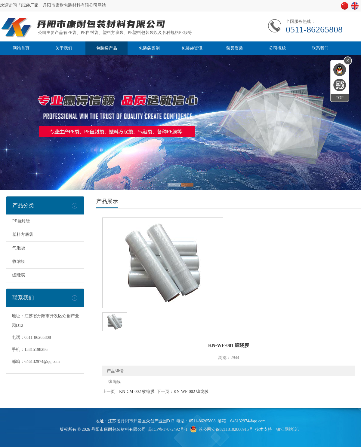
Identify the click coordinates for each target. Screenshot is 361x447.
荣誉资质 (234, 48)
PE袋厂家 (30, 5)
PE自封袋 (21, 221)
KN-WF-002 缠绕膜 (191, 391)
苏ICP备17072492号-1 (167, 429)
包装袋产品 (106, 48)
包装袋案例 (149, 48)
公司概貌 (277, 48)
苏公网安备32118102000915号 (226, 429)
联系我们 (320, 48)
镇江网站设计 (288, 429)
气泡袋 (18, 248)
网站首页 (21, 48)
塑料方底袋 (22, 234)
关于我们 (63, 48)
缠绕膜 (18, 275)
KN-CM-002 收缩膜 (137, 391)
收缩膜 (18, 261)
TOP (340, 98)
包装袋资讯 (191, 48)
